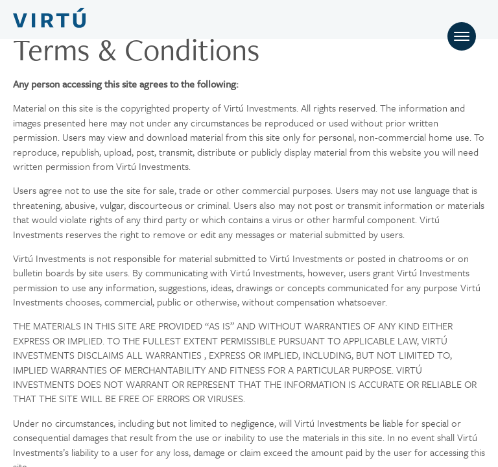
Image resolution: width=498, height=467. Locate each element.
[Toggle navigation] (461, 36)
